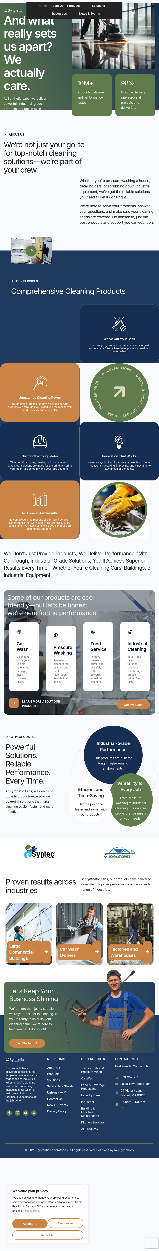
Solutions (101, 7)
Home (41, 7)
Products (75, 7)
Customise (30, 1225)
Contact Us (54, 1102)
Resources (62, 16)
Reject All (65, 1225)
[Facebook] (9, 1116)
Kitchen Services (92, 1125)
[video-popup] (31, 253)
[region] (47, 1216)
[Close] (84, 1192)
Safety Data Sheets (60, 1089)
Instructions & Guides (56, 1096)
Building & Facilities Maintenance (90, 1115)
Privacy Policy (31, 1215)
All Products (89, 1132)
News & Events (87, 16)
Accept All (48, 1235)
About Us (55, 7)
